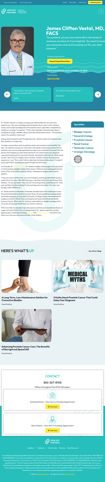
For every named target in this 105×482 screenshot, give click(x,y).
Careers (65, 2)
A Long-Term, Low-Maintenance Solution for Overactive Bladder (25, 299)
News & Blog (72, 2)
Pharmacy (62, 448)
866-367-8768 (52, 382)
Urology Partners (18, 166)
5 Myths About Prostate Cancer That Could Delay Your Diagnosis (76, 299)
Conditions (31, 448)
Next (98, 94)
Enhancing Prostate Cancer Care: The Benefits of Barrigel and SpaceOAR (26, 348)
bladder (30, 213)
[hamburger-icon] (101, 11)
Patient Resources (72, 448)
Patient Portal (82, 2)
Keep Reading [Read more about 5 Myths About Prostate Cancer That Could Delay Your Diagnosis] (59, 304)
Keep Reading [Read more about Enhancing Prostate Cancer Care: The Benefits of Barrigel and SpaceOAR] (7, 353)
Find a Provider (52, 448)
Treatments (41, 448)
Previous (7, 94)
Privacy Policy (69, 474)
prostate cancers (42, 213)
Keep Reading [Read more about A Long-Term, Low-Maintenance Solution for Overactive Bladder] (7, 304)
